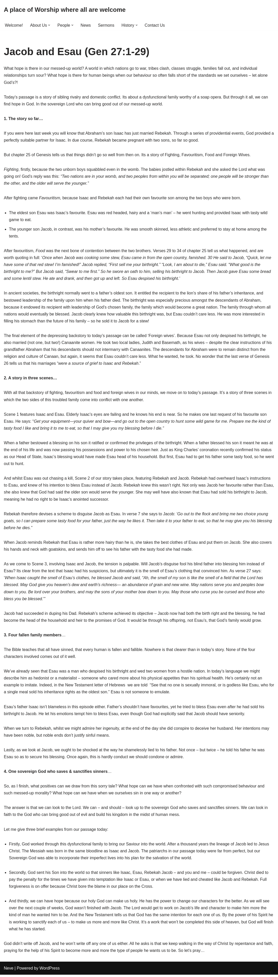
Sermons (106, 25)
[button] (49, 25)
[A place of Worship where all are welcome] (65, 10)
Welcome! (14, 25)
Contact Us (155, 25)
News (86, 25)
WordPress (49, 970)
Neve (8, 970)
